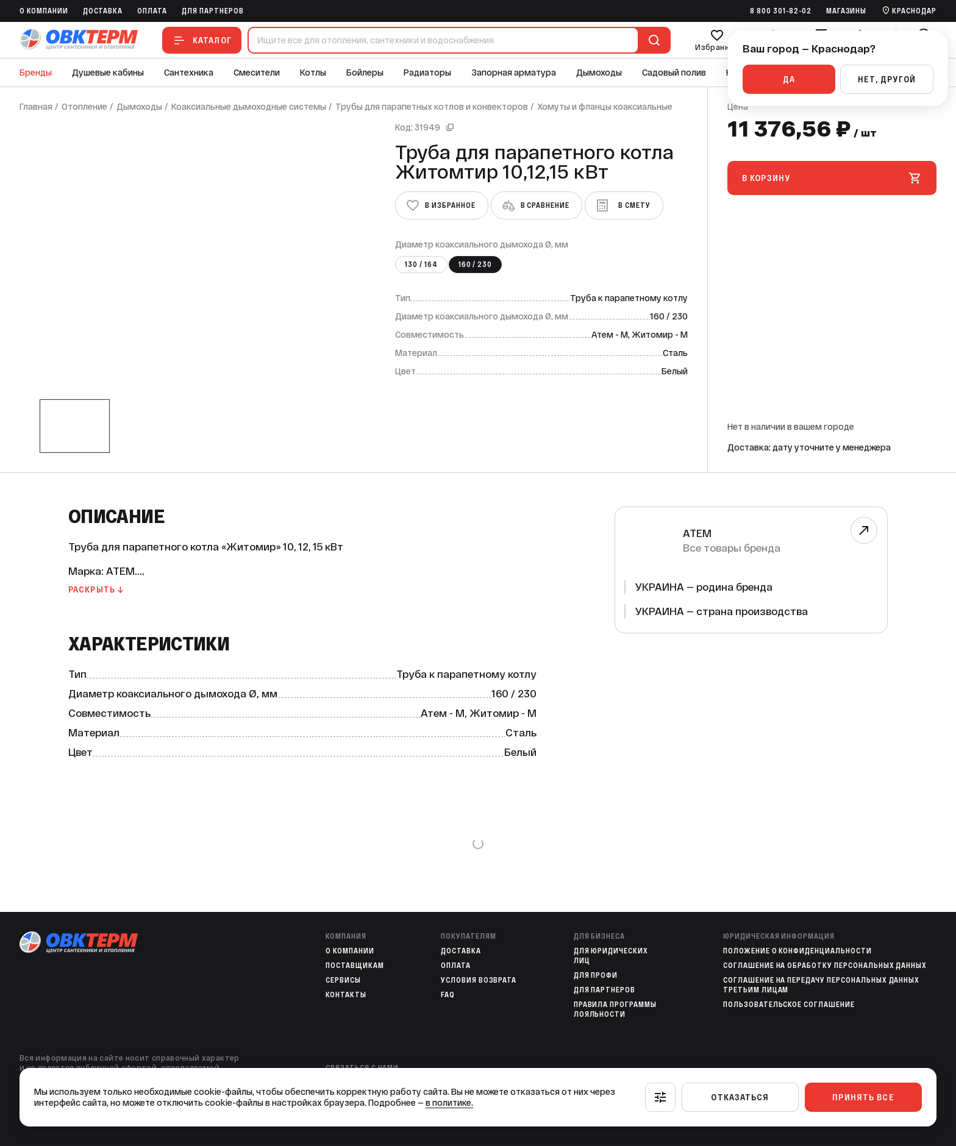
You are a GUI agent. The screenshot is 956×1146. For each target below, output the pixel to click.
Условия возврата (478, 980)
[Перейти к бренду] (864, 530)
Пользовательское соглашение (789, 1004)
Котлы (313, 72)
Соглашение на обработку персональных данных (825, 965)
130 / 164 (421, 264)
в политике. (449, 1103)
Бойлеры (364, 72)
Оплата (152, 11)
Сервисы (343, 980)
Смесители (257, 72)
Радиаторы (427, 72)
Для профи (596, 975)
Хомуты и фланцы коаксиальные (604, 107)
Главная (36, 107)
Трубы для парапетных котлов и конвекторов (431, 107)
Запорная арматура (514, 72)
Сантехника (188, 72)
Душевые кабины (108, 72)
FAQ (448, 995)
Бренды (36, 72)
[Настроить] (660, 1097)
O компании (44, 11)
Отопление (84, 107)
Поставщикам (355, 965)
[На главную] (79, 40)
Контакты (346, 995)
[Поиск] (652, 40)
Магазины (846, 11)
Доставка (103, 11)
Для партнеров (212, 11)
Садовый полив (674, 72)
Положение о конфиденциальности (797, 951)
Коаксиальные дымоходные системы (248, 107)
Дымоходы (599, 72)
